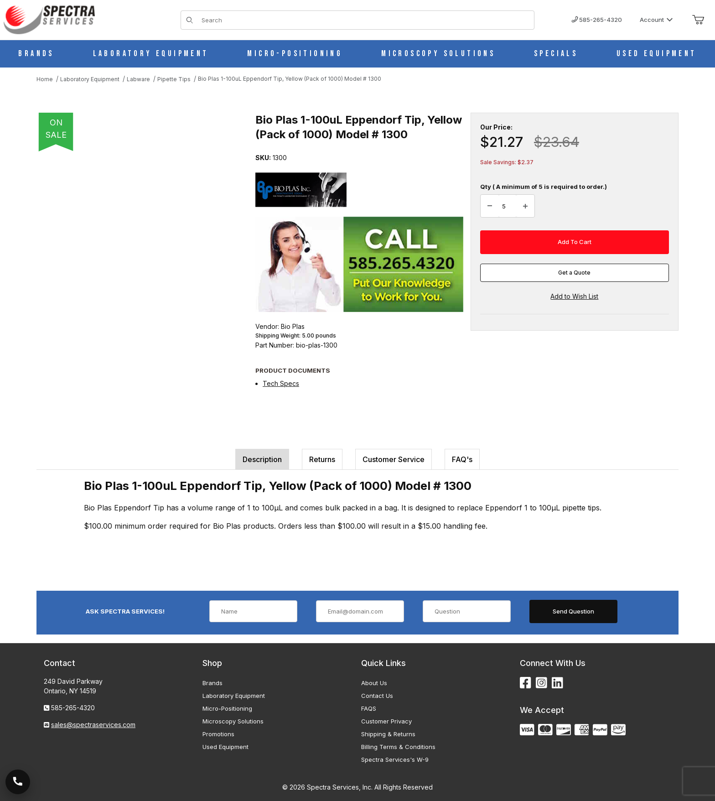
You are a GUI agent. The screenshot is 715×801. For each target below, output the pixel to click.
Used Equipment (225, 746)
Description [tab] (262, 459)
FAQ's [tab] (462, 459)
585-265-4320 (596, 19)
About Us (374, 683)
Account (656, 19)
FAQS (368, 708)
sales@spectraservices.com (93, 724)
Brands (212, 683)
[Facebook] (525, 683)
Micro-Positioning (227, 708)
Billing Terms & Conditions (398, 746)
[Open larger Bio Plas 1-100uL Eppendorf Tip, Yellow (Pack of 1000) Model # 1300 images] (137, 246)
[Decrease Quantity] (490, 206)
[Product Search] (365, 20)
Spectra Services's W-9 (395, 759)
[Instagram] (541, 683)
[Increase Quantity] (525, 206)
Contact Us (377, 695)
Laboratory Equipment (233, 695)
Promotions (218, 734)
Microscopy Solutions (233, 721)
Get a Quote (574, 272)
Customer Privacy (386, 721)
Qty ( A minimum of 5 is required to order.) (543, 186)
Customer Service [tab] (394, 459)
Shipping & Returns (388, 734)
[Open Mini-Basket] (698, 20)
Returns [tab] (322, 459)
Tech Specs (281, 383)
